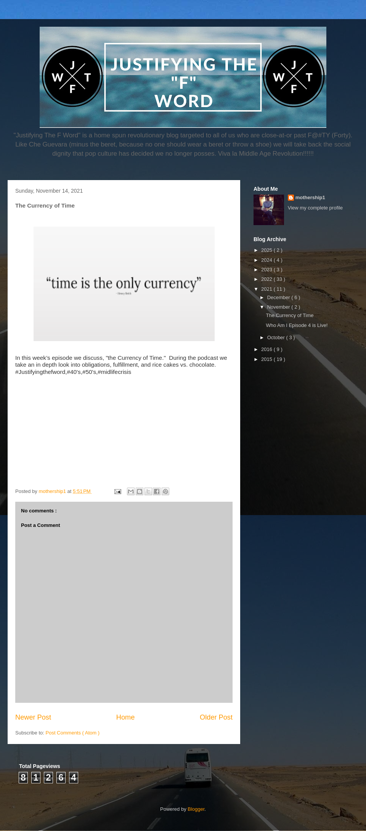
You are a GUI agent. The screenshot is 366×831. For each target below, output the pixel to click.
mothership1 (310, 197)
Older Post (216, 717)
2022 (267, 279)
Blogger (196, 809)
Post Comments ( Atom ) (73, 733)
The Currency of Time (289, 315)
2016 (267, 349)
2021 (267, 289)
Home (125, 717)
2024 (267, 260)
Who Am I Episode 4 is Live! (296, 325)
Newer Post (33, 717)
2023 (267, 269)
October (276, 337)
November (279, 307)
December (279, 297)
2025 (267, 250)
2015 (267, 359)
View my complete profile (315, 208)
